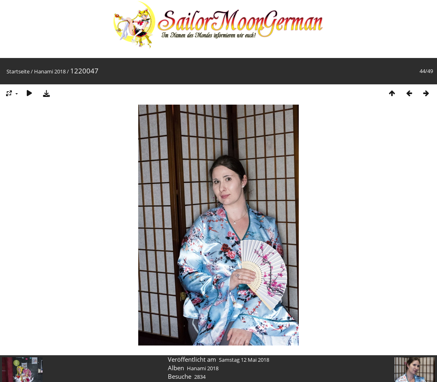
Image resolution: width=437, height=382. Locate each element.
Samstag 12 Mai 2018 (244, 359)
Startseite (18, 71)
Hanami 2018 (50, 71)
